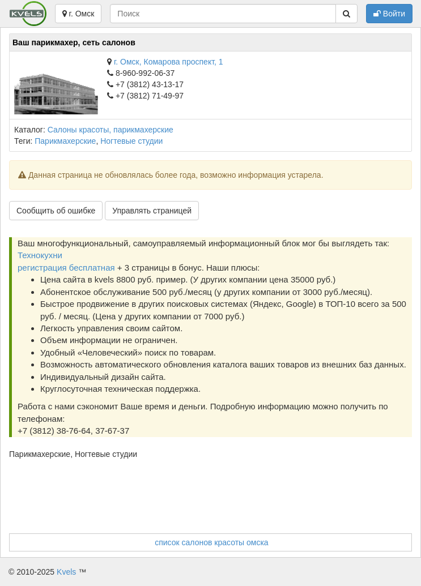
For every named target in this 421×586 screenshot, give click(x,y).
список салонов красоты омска (211, 542)
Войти (389, 13)
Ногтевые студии (131, 141)
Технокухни (40, 255)
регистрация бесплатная (66, 267)
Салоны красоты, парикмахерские (110, 129)
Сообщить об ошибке (55, 210)
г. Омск (78, 13)
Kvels (66, 571)
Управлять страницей (152, 210)
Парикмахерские (65, 141)
